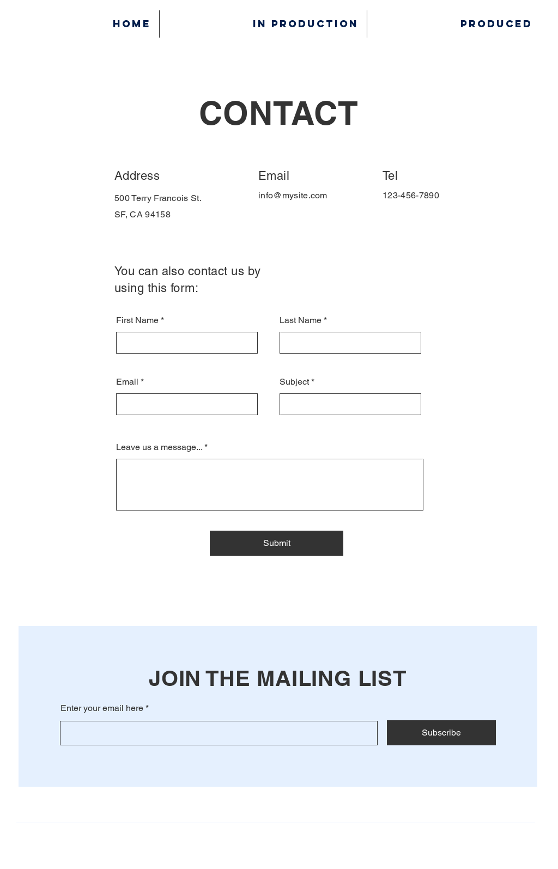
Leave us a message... (159, 447)
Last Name (301, 320)
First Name (137, 320)
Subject (294, 382)
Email (127, 382)
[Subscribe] (441, 732)
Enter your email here (101, 708)
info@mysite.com (292, 195)
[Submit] (276, 543)
